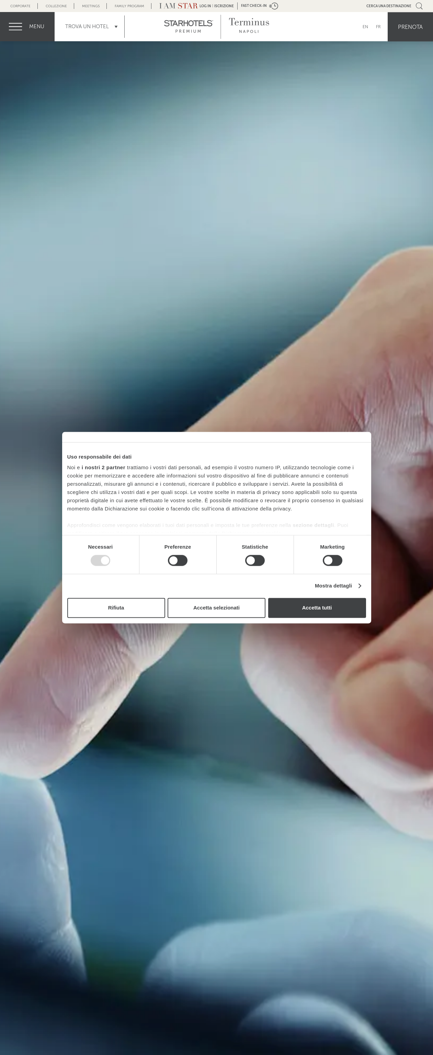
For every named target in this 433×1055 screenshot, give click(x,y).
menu (36, 26)
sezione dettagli (313, 525)
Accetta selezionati (216, 608)
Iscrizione (224, 6)
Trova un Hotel (87, 26)
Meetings (91, 6)
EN (365, 26)
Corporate (20, 6)
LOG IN (205, 6)
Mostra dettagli (333, 586)
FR (378, 26)
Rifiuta (116, 608)
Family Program (129, 6)
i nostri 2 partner (103, 467)
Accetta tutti (317, 608)
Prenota (410, 27)
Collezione (56, 6)
